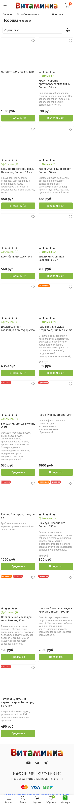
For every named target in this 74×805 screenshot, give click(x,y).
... (46, 14)
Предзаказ (18, 472)
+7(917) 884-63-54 (49, 773)
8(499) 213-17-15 (23, 773)
